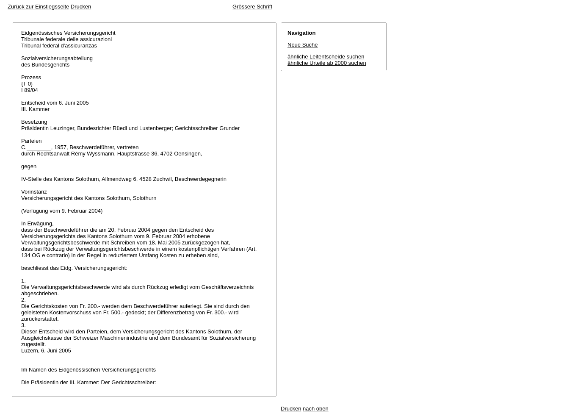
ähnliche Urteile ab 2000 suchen (326, 63)
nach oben (316, 408)
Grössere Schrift (252, 6)
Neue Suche (302, 45)
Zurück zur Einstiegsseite (38, 6)
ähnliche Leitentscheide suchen (325, 56)
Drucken (81, 6)
